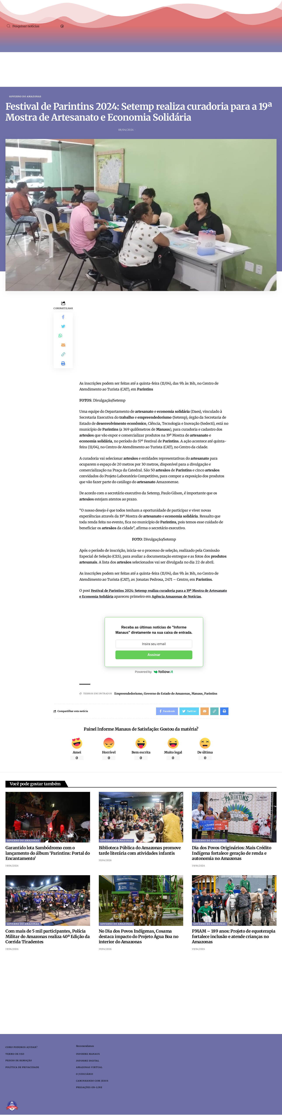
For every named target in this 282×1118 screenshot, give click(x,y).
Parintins (218, 694)
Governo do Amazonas (25, 97)
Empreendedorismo (129, 694)
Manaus (203, 694)
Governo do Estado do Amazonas (171, 694)
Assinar (154, 655)
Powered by (154, 672)
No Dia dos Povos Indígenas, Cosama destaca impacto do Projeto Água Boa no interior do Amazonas (138, 938)
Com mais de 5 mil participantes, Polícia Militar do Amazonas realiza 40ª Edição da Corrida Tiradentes (47, 938)
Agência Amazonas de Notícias (200, 596)
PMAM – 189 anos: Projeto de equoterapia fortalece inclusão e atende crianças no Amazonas (233, 938)
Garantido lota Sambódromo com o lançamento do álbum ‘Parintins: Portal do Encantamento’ (47, 855)
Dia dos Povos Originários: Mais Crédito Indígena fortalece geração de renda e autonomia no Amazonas (231, 855)
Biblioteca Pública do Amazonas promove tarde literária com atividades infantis (140, 852)
